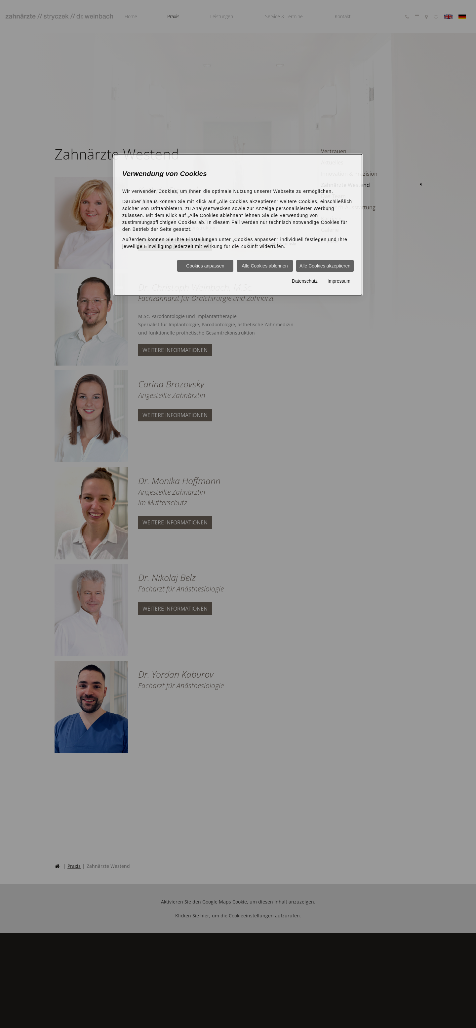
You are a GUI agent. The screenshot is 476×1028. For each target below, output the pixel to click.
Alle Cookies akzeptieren (324, 265)
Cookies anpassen (205, 265)
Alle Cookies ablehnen (265, 265)
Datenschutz (305, 281)
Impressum (339, 281)
